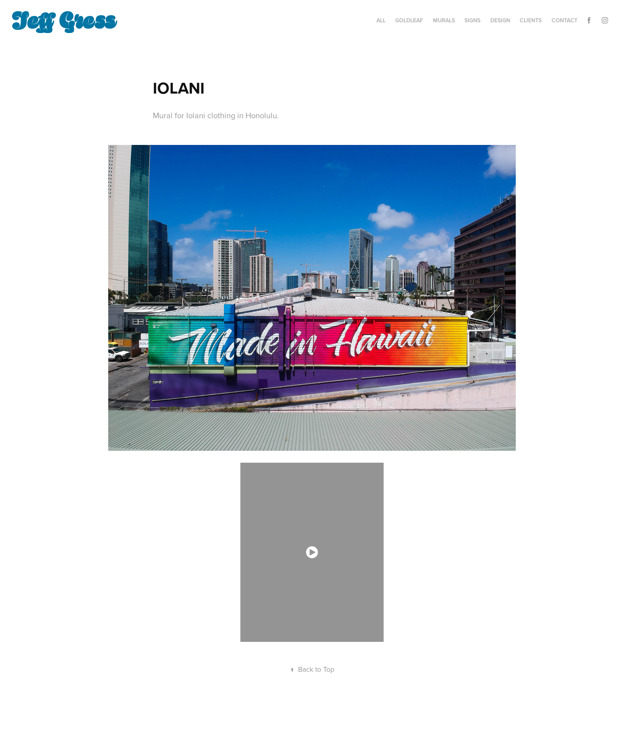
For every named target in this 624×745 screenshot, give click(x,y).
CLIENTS (531, 20)
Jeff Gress (63, 18)
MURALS (444, 20)
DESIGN (500, 20)
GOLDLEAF (409, 20)
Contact (564, 20)
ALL (381, 20)
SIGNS (472, 20)
